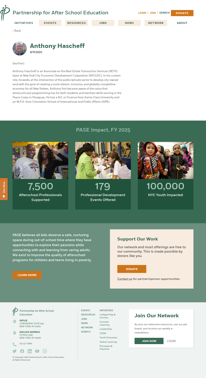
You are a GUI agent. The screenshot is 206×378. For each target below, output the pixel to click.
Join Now (149, 341)
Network (156, 23)
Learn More (27, 275)
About (182, 23)
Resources (76, 23)
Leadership (106, 329)
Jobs (103, 23)
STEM (103, 333)
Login (142, 13)
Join (153, 13)
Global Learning (108, 342)
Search (164, 13)
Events (50, 23)
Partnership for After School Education (60, 13)
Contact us (124, 279)
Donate (182, 13)
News (129, 23)
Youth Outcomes (108, 338)
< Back (17, 31)
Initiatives (23, 23)
